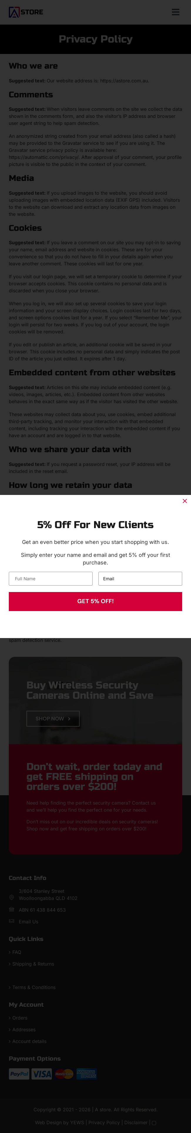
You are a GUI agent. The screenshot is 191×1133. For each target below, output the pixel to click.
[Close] (185, 501)
